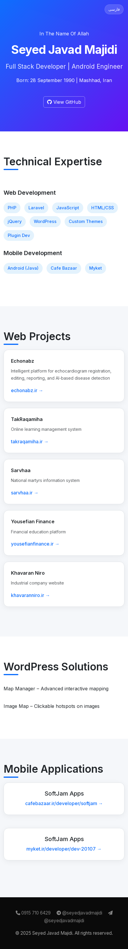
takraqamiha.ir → (30, 441)
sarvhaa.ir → (25, 493)
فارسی (114, 9)
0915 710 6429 (34, 913)
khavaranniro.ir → (30, 595)
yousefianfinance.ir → (35, 544)
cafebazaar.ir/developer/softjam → (64, 803)
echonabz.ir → (27, 390)
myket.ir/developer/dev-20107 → (64, 849)
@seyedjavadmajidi (80, 913)
